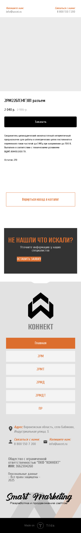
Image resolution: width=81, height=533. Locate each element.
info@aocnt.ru (14, 11)
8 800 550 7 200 (66, 11)
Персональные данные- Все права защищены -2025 (24, 477)
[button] (29, 259)
